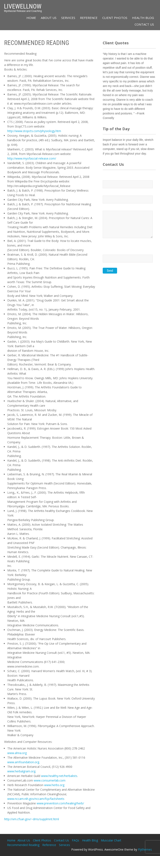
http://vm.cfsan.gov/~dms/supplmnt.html (31, 819)
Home (31, 18)
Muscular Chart (111, 840)
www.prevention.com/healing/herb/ (60, 803)
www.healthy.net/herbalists (59, 776)
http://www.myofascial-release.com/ (31, 158)
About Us (48, 18)
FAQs (75, 840)
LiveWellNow (22, 6)
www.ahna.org (17, 753)
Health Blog (143, 18)
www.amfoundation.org (23, 762)
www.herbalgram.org (21, 771)
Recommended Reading (23, 845)
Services (68, 18)
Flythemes (145, 849)
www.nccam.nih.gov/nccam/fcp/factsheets (35, 799)
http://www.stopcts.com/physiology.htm (34, 131)
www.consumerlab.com (49, 780)
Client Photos (114, 18)
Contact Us (144, 24)
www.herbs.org (54, 785)
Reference (89, 18)
